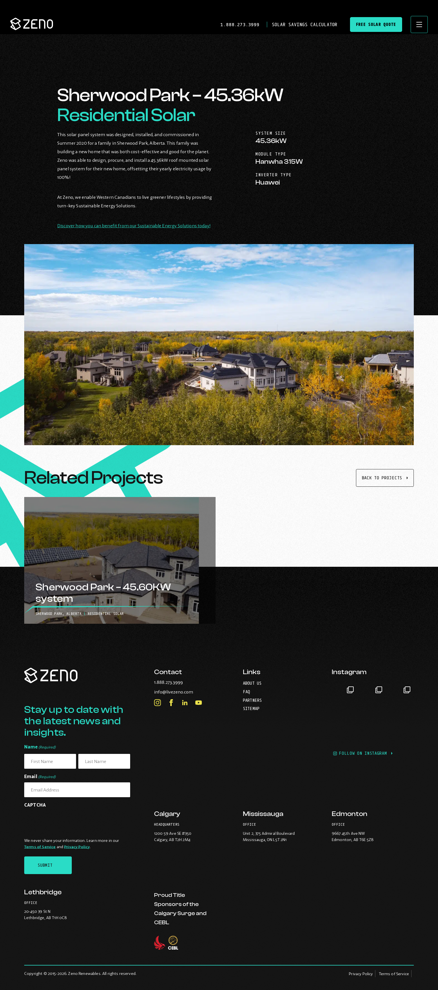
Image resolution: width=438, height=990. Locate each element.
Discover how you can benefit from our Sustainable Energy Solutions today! (133, 225)
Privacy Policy (77, 846)
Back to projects (382, 477)
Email (40, 777)
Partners (252, 700)
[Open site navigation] (419, 24)
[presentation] (67, 822)
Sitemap (251, 708)
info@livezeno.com (185, 691)
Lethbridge (43, 892)
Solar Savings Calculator (304, 24)
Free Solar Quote (376, 24)
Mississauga (263, 814)
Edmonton (349, 814)
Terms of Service (40, 846)
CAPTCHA (35, 805)
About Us (252, 683)
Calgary (167, 814)
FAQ (246, 691)
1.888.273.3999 (241, 24)
